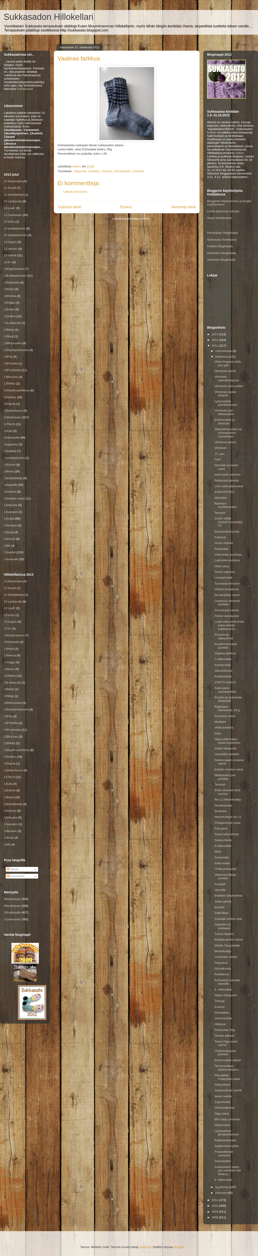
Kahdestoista (223, 676)
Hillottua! (220, 1024)
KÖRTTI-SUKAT (225, 682)
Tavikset (219, 784)
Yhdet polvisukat (225, 869)
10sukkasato (12, 912)
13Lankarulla (12, 323)
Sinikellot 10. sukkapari (222, 926)
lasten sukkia (223, 1096)
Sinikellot (220, 811)
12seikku (94, 171)
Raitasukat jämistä (226, 480)
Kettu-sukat (221, 863)
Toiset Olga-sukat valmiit (225, 1043)
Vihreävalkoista (224, 1107)
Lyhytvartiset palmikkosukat (225, 403)
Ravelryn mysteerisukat (225, 505)
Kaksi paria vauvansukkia (225, 689)
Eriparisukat (222, 1102)
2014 (215, 334)
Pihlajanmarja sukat (227, 822)
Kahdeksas (221, 974)
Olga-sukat (221, 1113)
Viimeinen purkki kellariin (225, 393)
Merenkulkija (222, 951)
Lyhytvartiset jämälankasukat (226, 1132)
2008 (215, 1217)
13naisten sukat (14, 498)
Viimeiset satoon (225, 442)
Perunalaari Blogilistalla (222, 232)
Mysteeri (220, 721)
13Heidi (9, 289)
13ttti (7, 545)
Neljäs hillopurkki (225, 995)
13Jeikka (10, 316)
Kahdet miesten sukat (228, 769)
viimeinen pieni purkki (228, 386)
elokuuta (221, 1192)
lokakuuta (222, 356)
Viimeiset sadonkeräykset (226, 378)
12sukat (106, 171)
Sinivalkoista (222, 968)
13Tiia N (9, 424)
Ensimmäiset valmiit (227, 1060)
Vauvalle (220, 890)
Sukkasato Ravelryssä (222, 239)
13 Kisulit (10, 188)
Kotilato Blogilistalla (220, 246)
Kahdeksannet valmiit (228, 939)
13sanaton (11, 512)
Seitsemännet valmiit (228, 1090)
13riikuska (10, 505)
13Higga (9, 302)
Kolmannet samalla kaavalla (227, 982)
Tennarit (219, 513)
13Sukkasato (12, 417)
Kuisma (219, 1007)
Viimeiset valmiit (225, 371)
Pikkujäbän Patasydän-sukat (227, 1077)
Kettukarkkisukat (225, 1140)
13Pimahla (11, 363)
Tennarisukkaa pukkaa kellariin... (227, 1067)
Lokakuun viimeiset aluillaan (227, 602)
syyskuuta (222, 1187)
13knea (9, 471)
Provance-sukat (224, 716)
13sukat (9, 518)
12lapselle (79, 171)
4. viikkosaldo (223, 1179)
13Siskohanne (13, 410)
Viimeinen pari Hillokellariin (224, 412)
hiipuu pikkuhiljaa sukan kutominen (227, 740)
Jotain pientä (222, 901)
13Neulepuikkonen (16, 350)
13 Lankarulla (13, 201)
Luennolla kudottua (227, 560)
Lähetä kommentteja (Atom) (130, 218)
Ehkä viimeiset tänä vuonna (227, 792)
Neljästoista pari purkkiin (225, 776)
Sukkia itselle (223, 840)
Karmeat (220, 537)
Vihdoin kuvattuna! (226, 589)
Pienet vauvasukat (226, 616)
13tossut (9, 539)
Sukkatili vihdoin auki (228, 919)
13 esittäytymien (14, 228)
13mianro (10, 491)
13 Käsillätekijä (14, 194)
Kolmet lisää (222, 665)
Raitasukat (221, 549)
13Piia (8, 356)
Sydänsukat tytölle (226, 1146)
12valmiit (138, 171)
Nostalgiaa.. (222, 1012)
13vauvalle (11, 559)
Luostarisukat (223, 577)
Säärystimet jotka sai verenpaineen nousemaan (228, 432)
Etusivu (126, 207)
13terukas (10, 525)
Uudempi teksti (69, 207)
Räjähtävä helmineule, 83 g (227, 708)
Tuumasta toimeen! (227, 583)
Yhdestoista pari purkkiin (225, 1052)
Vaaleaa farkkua (225, 653)
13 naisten (11, 248)
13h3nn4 (10, 464)
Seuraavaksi (222, 1161)
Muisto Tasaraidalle (227, 945)
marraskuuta (224, 351)
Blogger (179, 1247)
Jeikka (239, 153)
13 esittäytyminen (15, 235)
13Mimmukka (12, 343)
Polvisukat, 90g (224, 1030)
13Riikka (9, 383)
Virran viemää (223, 543)
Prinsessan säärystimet (223, 636)
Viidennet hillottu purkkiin (225, 876)
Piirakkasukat (223, 805)
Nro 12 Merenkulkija (227, 799)
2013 (215, 340)
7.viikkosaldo (222, 659)
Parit (217, 459)
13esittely (10, 451)
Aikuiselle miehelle (226, 754)
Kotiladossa (24, 89)
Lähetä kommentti (75, 191)
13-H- (7, 262)
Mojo (217, 733)
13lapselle (10, 484)
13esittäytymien (14, 458)
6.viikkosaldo (222, 846)
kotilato (211, 132)
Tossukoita (221, 857)
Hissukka (220, 497)
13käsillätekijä (13, 478)
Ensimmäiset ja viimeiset (224, 421)
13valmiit (10, 552)
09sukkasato (12, 906)
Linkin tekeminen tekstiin (223, 211)
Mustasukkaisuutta (226, 531)
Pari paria (220, 828)
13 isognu (10, 242)
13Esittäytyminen (15, 275)
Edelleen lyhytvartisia (228, 895)
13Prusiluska (12, 370)
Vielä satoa (221, 566)
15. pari (219, 453)
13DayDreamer (14, 268)
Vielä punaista (223, 727)
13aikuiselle (11, 437)
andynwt (145, 1247)
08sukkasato (12, 899)
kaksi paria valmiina (227, 474)
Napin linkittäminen (219, 218)
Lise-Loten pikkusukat (228, 486)
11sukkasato (12, 919)
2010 (215, 1205)
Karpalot (219, 884)
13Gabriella (11, 282)
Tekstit (12, 869)
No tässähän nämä (226, 595)
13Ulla (8, 431)
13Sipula (10, 404)
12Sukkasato (122, 171)
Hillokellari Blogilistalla (221, 253)
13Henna (10, 296)
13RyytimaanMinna (16, 390)
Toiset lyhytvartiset (226, 834)
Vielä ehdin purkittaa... (229, 554)
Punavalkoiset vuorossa (223, 1153)
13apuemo (11, 444)
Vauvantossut (223, 670)
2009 (215, 1211)
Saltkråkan (221, 913)
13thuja (9, 532)
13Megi (9, 336)
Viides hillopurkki (225, 748)
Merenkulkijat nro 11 (227, 817)
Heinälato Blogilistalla (221, 259)
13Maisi (9, 329)
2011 (215, 1200)
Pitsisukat (220, 963)
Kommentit (15, 876)
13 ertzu (9, 221)
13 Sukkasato (13, 215)
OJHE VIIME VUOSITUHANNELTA (228, 522)
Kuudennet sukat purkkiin (225, 645)
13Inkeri (9, 309)
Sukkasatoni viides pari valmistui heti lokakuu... (227, 1170)
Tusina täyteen (224, 934)
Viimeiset (220, 448)
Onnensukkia (223, 1018)
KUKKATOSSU (224, 492)
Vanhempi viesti (183, 207)
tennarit (219, 907)
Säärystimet (222, 1084)
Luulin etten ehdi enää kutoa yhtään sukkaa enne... (229, 625)
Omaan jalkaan (224, 1035)
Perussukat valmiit (226, 610)
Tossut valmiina (224, 572)
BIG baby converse (227, 1119)
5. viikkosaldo (223, 989)
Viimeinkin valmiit (225, 957)
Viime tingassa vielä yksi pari (227, 363)
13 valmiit (10, 255)
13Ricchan (11, 377)
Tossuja (219, 1001)
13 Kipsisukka (13, 181)
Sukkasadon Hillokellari (48, 17)
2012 (215, 345)
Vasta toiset (222, 1125)
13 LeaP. (9, 208)
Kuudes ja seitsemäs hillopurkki (228, 699)
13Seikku (10, 397)
